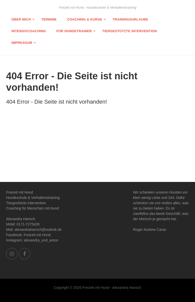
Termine (49, 19)
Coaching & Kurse (84, 19)
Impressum (21, 43)
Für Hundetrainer (74, 31)
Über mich (21, 19)
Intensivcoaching (28, 31)
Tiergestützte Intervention (129, 31)
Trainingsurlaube (130, 19)
